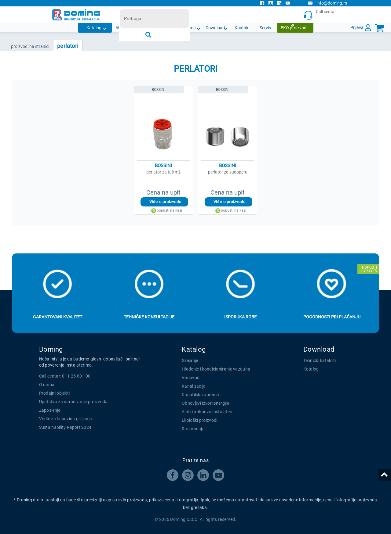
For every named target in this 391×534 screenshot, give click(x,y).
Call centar (321, 14)
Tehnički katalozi (319, 360)
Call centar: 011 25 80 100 (65, 376)
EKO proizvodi (294, 27)
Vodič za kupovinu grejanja (65, 418)
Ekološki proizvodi (199, 420)
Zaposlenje (49, 410)
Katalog (93, 27)
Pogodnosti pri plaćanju (331, 316)
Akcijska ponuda (131, 27)
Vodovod (190, 377)
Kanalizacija (194, 386)
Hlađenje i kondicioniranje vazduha (216, 369)
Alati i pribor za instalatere (208, 411)
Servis (265, 27)
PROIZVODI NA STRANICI (30, 46)
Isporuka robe (240, 316)
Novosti (163, 27)
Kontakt (242, 27)
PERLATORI (68, 46)
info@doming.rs (327, 3)
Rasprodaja (193, 428)
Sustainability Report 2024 (65, 427)
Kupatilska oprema (200, 394)
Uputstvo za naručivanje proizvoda (73, 401)
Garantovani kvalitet (57, 316)
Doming (51, 349)
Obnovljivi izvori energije (205, 403)
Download (215, 27)
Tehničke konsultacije (149, 316)
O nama (188, 27)
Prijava (357, 27)
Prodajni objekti (54, 393)
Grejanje (190, 360)
